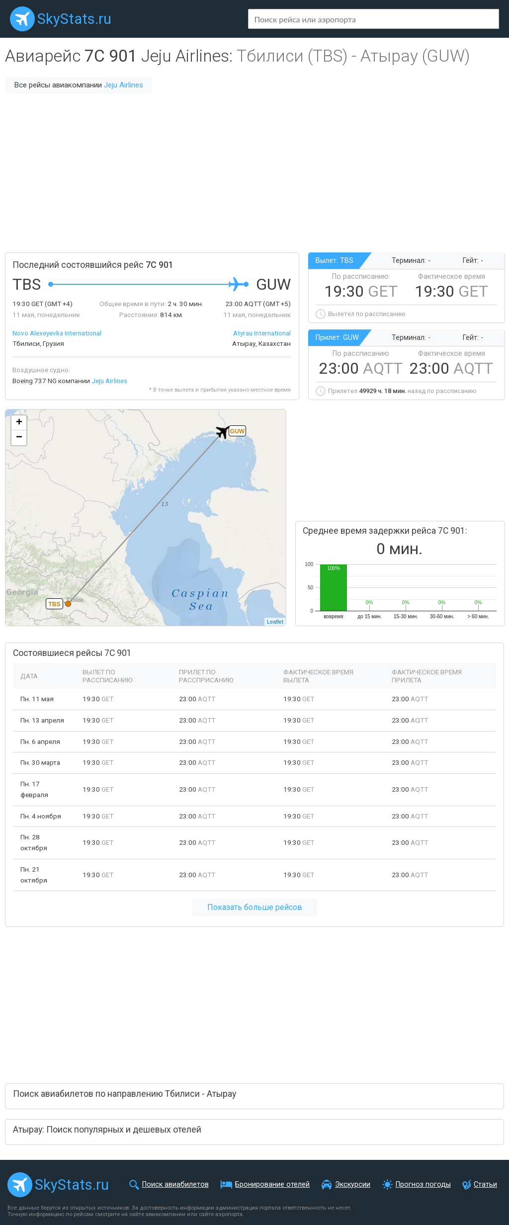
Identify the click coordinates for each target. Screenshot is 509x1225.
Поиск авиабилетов (175, 1184)
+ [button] (19, 422)
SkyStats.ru (74, 18)
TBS (55, 604)
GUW (237, 431)
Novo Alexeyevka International (56, 333)
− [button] (19, 437)
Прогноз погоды (423, 1184)
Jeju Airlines (123, 85)
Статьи (485, 1184)
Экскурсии (352, 1184)
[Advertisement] (254, 173)
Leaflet (275, 622)
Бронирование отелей (272, 1184)
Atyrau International (262, 333)
